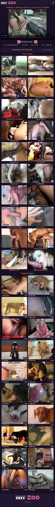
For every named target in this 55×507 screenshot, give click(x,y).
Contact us (27, 502)
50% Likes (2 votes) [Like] (25, 41)
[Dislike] (36, 41)
